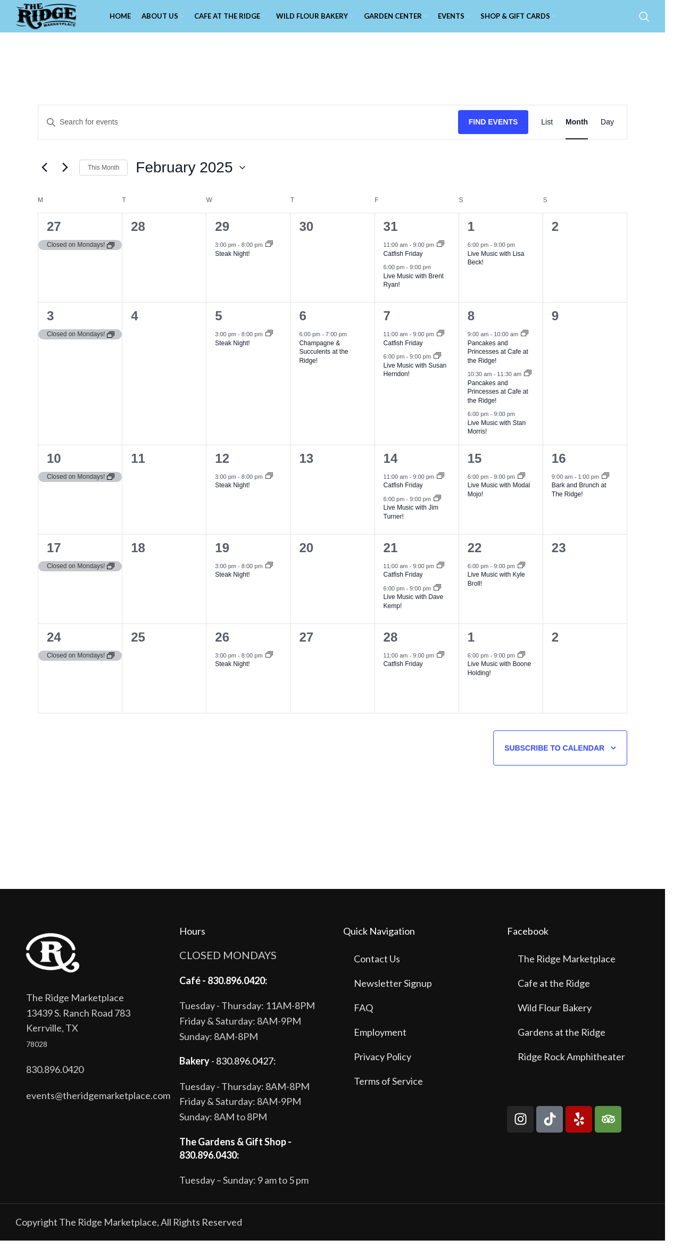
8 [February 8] (471, 331)
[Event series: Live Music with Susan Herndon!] (437, 372)
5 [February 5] (218, 331)
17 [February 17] (54, 563)
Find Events (493, 137)
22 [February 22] (475, 563)
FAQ (363, 1023)
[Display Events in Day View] (607, 137)
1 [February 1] (471, 242)
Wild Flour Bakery (555, 1023)
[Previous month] (44, 183)
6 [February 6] (302, 331)
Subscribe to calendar (554, 763)
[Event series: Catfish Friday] (440, 260)
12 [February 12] (222, 474)
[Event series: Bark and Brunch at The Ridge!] (605, 492)
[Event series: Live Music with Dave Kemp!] (437, 604)
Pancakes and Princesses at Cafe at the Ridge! (498, 367)
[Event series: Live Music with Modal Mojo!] (521, 492)
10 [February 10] (54, 474)
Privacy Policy (382, 1072)
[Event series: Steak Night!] (269, 260)
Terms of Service (388, 1096)
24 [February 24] (54, 652)
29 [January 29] (222, 242)
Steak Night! (232, 269)
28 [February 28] (391, 652)
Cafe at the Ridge (554, 998)
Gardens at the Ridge (561, 1047)
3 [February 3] (50, 331)
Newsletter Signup (393, 998)
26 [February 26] (222, 652)
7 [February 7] (387, 331)
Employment (380, 1047)
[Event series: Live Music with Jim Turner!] (437, 514)
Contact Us (377, 974)
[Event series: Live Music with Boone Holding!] (521, 671)
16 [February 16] (559, 474)
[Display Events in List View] (547, 137)
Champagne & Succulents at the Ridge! (323, 367)
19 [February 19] (222, 563)
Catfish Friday (403, 269)
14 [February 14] (391, 474)
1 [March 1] (471, 652)
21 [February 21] (391, 563)
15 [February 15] (475, 474)
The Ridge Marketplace (567, 974)
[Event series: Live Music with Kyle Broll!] (521, 581)
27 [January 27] (54, 242)
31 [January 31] (391, 242)
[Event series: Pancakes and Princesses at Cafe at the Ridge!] (524, 349)
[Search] (644, 24)
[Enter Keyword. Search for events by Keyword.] (248, 137)
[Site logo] (63, 23)
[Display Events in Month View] (577, 137)
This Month (103, 182)
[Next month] (65, 183)
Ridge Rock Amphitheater (571, 1072)
